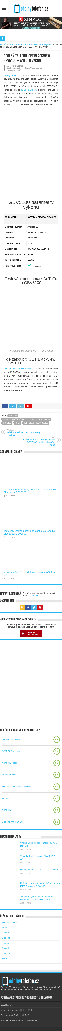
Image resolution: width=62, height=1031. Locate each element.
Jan (7, 66)
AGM (4, 927)
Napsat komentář (14, 70)
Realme (5, 932)
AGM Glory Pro (9, 774)
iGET (18, 423)
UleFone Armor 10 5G (12, 822)
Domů (3, 44)
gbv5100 (7, 423)
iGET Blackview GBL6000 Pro (16, 786)
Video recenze (15, 44)
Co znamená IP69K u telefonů (15, 1015)
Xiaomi (5, 958)
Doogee (6, 943)
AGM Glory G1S (10, 763)
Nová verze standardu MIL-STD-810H (19, 1020)
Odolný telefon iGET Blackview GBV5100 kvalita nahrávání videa (38, 441)
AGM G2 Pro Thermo (12, 739)
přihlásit (34, 595)
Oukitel (5, 948)
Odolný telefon (11, 75)
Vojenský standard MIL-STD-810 (16, 1010)
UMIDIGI (6, 953)
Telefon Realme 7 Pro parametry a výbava (24, 432)
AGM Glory (7, 810)
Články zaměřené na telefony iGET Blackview (26, 419)
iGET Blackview (29, 90)
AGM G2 (6, 798)
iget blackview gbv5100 (36, 423)
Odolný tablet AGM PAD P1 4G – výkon (39, 869)
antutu (13, 416)
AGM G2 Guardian (11, 751)
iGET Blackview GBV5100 (17, 368)
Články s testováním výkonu (38, 44)
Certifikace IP (7, 1005)
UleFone (6, 938)
